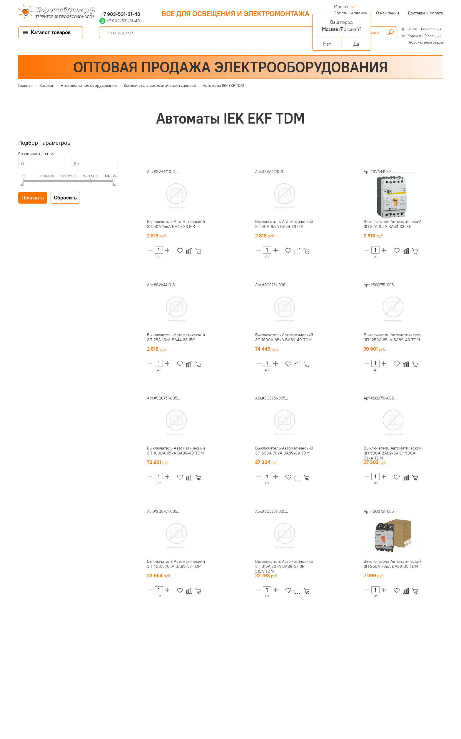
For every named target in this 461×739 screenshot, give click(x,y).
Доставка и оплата (425, 13)
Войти (412, 29)
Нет (327, 44)
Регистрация (431, 29)
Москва (342, 6)
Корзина (414, 36)
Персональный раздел (425, 42)
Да (356, 44)
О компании (387, 13)
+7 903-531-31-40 (119, 14)
